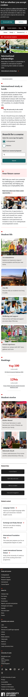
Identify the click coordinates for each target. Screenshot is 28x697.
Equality (3, 608)
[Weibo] (19, 669)
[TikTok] (23, 669)
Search (14, 160)
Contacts (3, 644)
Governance (4, 601)
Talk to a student (12, 486)
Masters (8, 145)
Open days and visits (12, 478)
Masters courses (5, 577)
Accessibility (4, 682)
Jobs (2, 625)
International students (9, 37)
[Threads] (2, 673)
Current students (12, 28)
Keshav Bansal (7, 420)
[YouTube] (10, 669)
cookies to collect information (14, 8)
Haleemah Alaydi (8, 451)
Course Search (13, 471)
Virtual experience (8, 344)
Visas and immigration (13, 493)
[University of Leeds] (10, 694)
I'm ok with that (7, 22)
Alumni (3, 634)
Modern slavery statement (8, 689)
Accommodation (8, 257)
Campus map (4, 594)
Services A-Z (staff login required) (10, 629)
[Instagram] (14, 669)
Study (12, 32)
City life (5, 288)
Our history (4, 596)
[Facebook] (2, 669)
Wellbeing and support (10, 316)
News (2, 613)
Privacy (3, 679)
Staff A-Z (3, 641)
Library (3, 632)
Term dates (4, 627)
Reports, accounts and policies (9, 603)
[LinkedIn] (6, 669)
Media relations (5, 637)
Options (21, 22)
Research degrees (6, 579)
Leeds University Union (7, 646)
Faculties (3, 598)
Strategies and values (7, 606)
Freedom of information (7, 687)
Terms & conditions (6, 684)
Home (5, 32)
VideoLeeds (4, 639)
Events (3, 615)
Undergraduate (10, 141)
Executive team (5, 610)
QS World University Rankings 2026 (13, 111)
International (4, 582)
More (21, 28)
